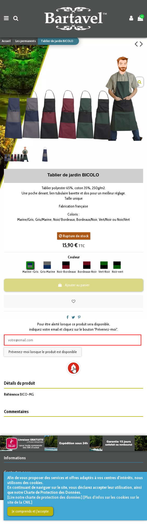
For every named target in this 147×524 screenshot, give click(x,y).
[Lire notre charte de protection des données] (44, 497)
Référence (11, 394)
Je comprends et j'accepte (30, 511)
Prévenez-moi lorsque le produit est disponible (43, 351)
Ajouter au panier (73, 285)
